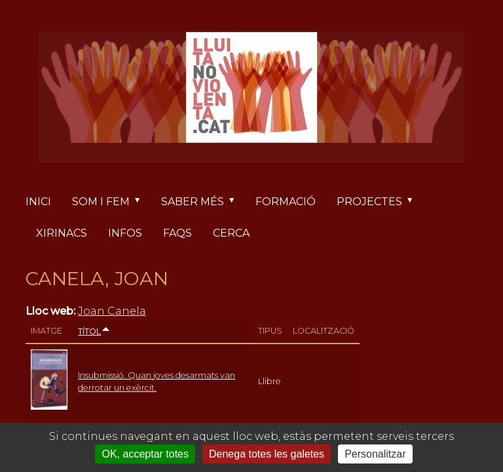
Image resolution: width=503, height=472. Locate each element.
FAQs (177, 233)
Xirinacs (61, 233)
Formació (285, 201)
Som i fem (111, 202)
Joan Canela (112, 311)
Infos (125, 233)
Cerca (231, 233)
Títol (94, 331)
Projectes (380, 202)
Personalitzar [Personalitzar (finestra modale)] (375, 454)
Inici (38, 201)
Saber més (203, 202)
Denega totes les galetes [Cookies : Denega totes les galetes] (266, 454)
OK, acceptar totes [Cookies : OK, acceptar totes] (145, 454)
